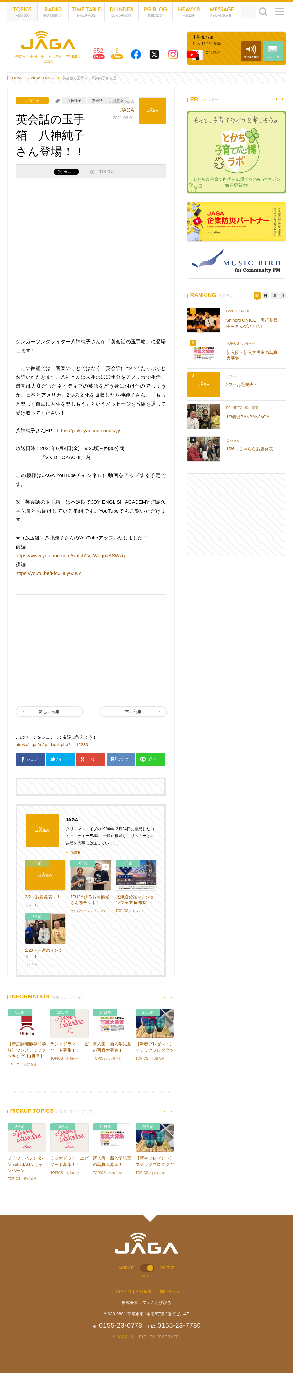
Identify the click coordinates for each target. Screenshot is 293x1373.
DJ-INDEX (122, 11)
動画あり (105, 867)
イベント (138, 911)
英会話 (97, 101)
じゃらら (31, 905)
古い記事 (133, 711)
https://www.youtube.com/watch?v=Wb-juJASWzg (70, 555)
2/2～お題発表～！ (43, 896)
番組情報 (30, 1178)
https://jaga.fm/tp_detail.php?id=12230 (52, 744)
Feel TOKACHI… (239, 311)
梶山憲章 (251, 408)
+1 (92, 759)
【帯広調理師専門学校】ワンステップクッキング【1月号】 (27, 1049)
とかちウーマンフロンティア (91, 911)
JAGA (127, 110)
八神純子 (74, 101)
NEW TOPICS (42, 78)
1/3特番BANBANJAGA (248, 416)
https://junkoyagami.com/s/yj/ (88, 430)
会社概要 (144, 1291)
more (75, 852)
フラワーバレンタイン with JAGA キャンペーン (27, 1164)
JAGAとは (122, 1291)
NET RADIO (53, 11)
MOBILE (126, 1268)
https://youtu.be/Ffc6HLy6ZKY (49, 573)
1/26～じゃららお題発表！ (251, 448)
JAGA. (123, 1337)
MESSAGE (222, 11)
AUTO (146, 1276)
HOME (17, 78)
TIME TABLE (87, 11)
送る (153, 759)
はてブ (122, 759)
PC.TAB (167, 1268)
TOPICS (22, 11)
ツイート (62, 759)
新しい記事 (49, 711)
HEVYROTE (189, 11)
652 (98, 55)
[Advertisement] (90, 203)
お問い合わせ (168, 1291)
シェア (32, 759)
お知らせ (32, 101)
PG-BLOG (156, 11)
